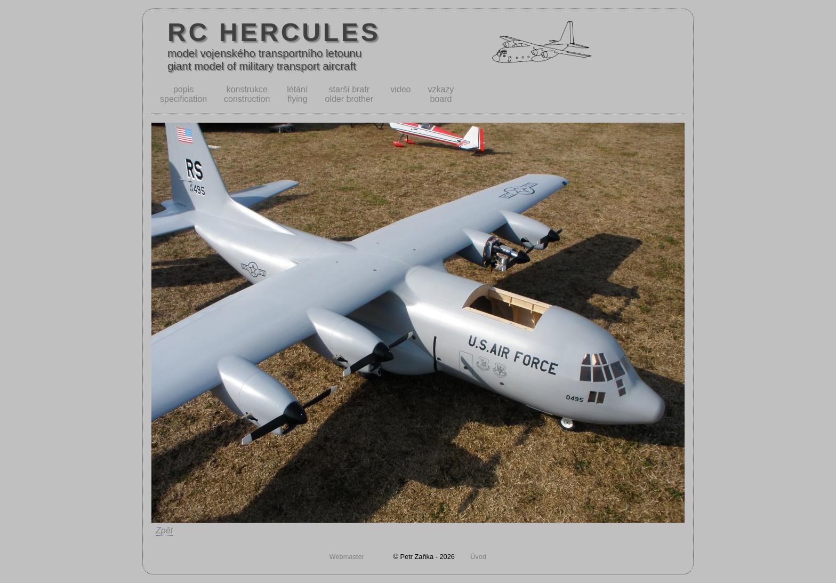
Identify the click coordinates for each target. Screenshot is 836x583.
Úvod (478, 557)
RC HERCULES (274, 32)
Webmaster (346, 557)
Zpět (164, 530)
